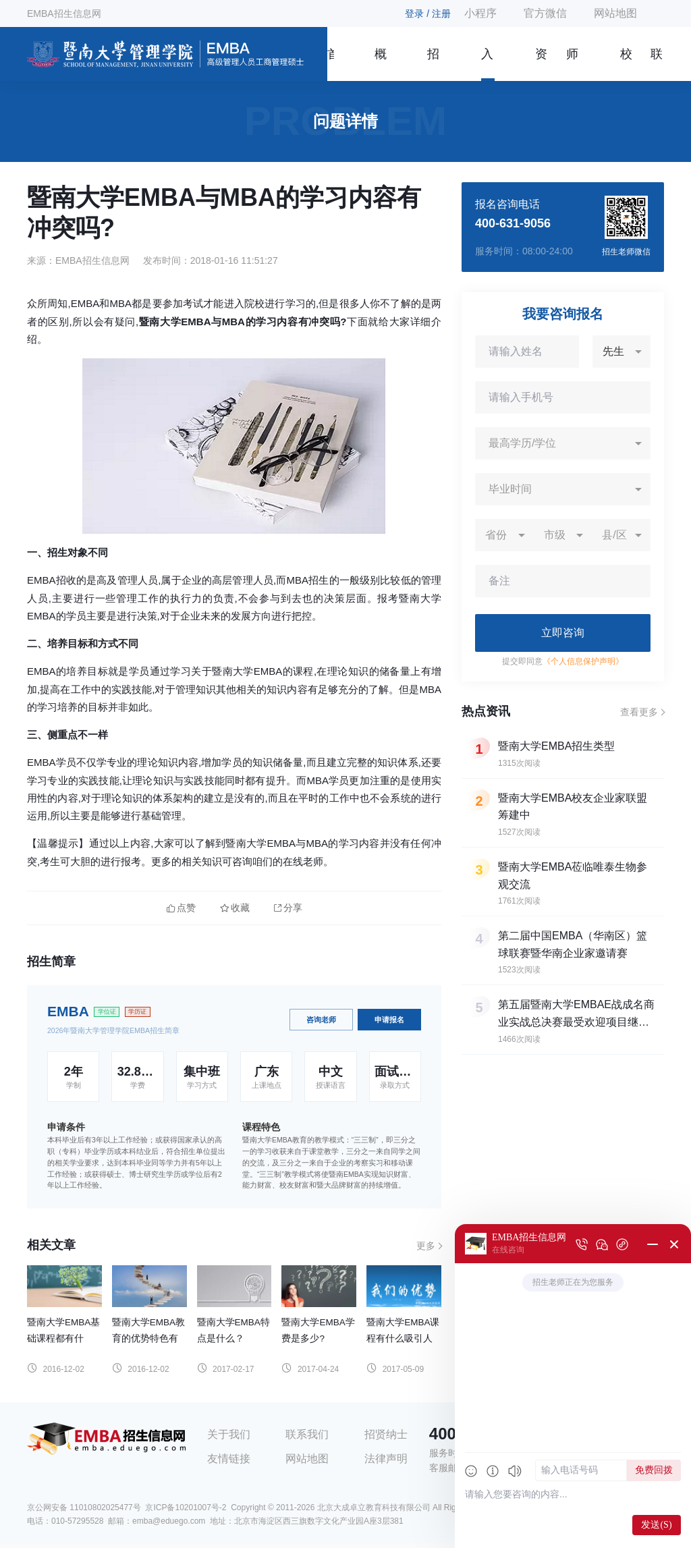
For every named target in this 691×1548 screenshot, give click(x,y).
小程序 (480, 13)
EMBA (68, 1011)
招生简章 (433, 64)
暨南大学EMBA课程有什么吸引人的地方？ (402, 1338)
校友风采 (626, 64)
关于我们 (228, 1434)
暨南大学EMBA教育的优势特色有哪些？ (148, 1338)
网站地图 (615, 13)
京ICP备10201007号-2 (185, 1507)
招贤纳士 (386, 1434)
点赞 (181, 908)
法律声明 (386, 1458)
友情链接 (228, 1458)
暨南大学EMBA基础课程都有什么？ (63, 1338)
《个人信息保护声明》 (583, 661)
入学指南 (487, 64)
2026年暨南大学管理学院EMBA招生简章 (113, 1030)
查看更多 (639, 712)
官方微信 (545, 13)
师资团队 (572, 64)
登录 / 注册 (428, 13)
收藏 (235, 908)
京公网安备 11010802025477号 (84, 1507)
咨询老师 (321, 1020)
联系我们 (657, 64)
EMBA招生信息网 (64, 13)
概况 (381, 64)
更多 (425, 1245)
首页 (330, 64)
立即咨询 (562, 632)
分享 (288, 908)
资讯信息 (541, 64)
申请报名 (389, 1020)
